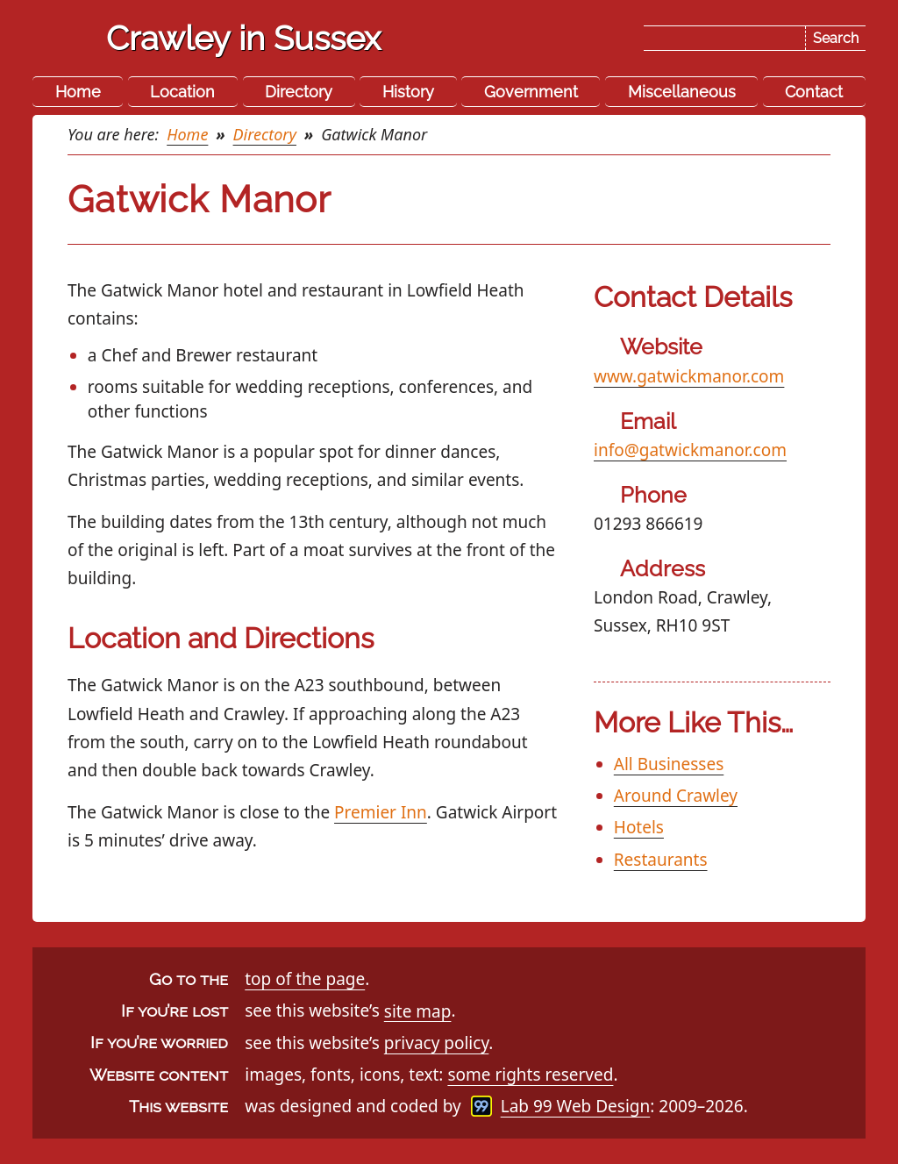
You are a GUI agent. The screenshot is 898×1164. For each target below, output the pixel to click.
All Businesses (668, 764)
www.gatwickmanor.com (689, 376)
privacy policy (436, 1043)
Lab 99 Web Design (576, 1106)
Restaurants (661, 859)
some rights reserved (530, 1074)
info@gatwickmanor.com (690, 450)
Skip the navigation (452, 27)
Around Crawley (676, 795)
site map (418, 1010)
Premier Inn (380, 812)
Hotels (639, 827)
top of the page (305, 979)
